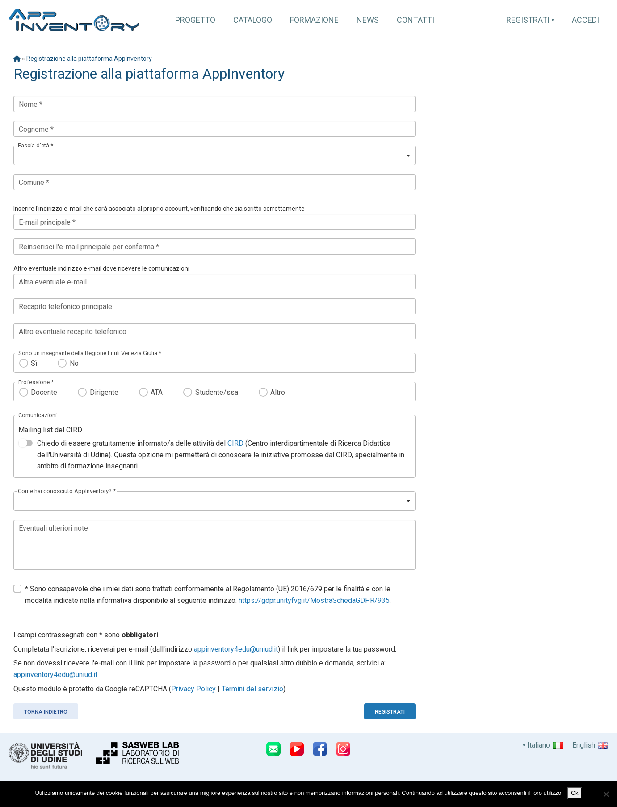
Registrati (528, 20)
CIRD (235, 443)
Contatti (415, 20)
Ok (575, 793)
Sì (34, 363)
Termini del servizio (252, 689)
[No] (605, 794)
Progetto (195, 20)
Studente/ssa (216, 392)
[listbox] (214, 155)
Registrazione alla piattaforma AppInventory (89, 58)
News (368, 20)
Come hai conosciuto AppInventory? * (67, 491)
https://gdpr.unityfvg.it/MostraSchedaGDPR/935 (314, 600)
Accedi (585, 20)
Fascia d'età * (35, 145)
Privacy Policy (193, 689)
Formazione (314, 20)
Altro (277, 392)
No (74, 363)
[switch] (25, 443)
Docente (44, 392)
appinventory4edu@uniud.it (236, 649)
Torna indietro (45, 712)
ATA (157, 392)
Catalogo (252, 20)
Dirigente (104, 392)
